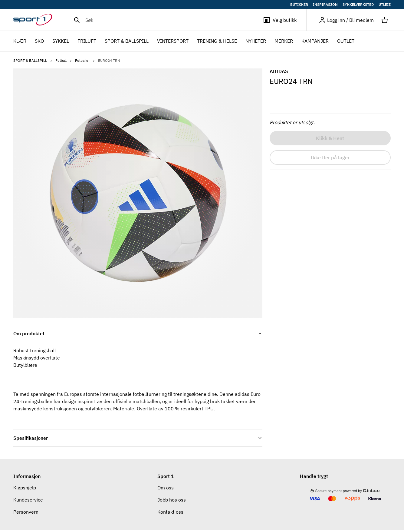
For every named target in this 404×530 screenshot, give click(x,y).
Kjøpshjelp (24, 488)
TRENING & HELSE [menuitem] (217, 41)
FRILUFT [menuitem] (86, 41)
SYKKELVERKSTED (358, 4)
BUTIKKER (299, 4)
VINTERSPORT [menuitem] (173, 41)
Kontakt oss (170, 512)
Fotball (64, 60)
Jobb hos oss (171, 500)
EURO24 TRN (109, 60)
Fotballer (85, 60)
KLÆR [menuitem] (19, 41)
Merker (283, 41)
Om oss (165, 488)
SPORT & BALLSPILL (33, 60)
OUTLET (345, 41)
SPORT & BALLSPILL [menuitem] (127, 41)
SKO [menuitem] (39, 41)
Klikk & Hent (330, 138)
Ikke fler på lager (330, 157)
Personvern (25, 512)
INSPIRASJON (325, 4)
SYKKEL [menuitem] (60, 41)
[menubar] (185, 41)
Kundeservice (28, 500)
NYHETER (255, 41)
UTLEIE (385, 4)
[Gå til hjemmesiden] (37, 20)
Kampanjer (315, 41)
